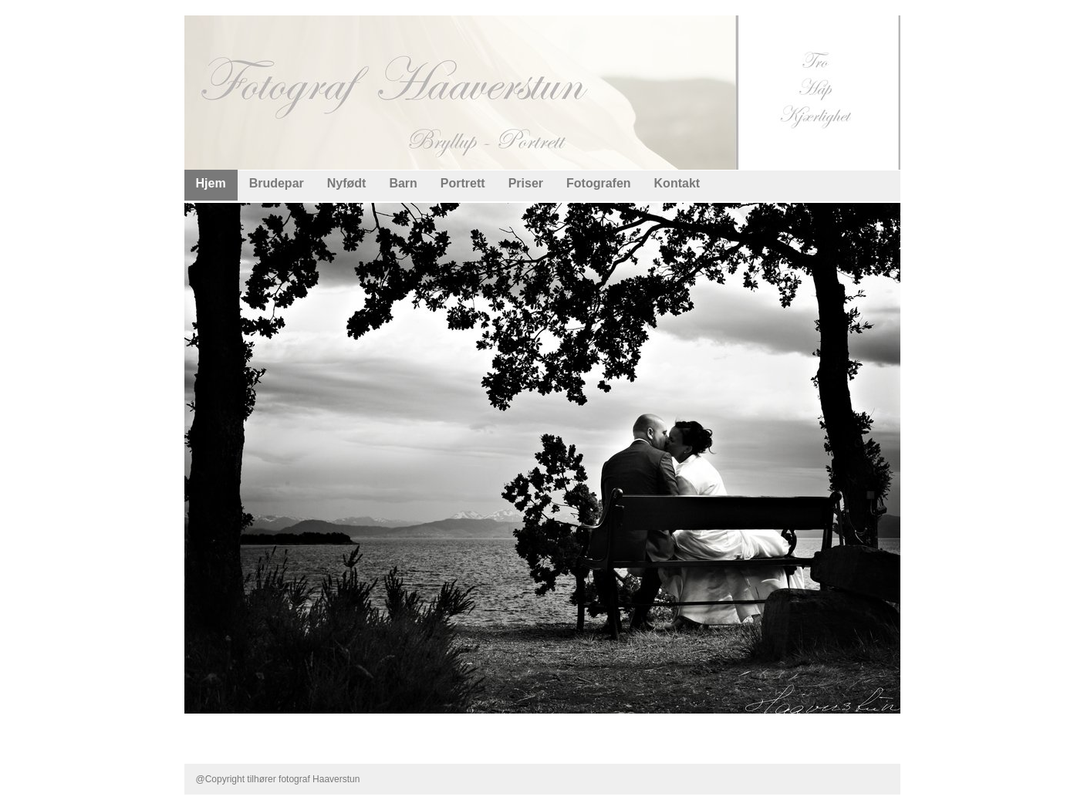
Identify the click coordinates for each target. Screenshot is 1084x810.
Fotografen (598, 183)
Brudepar (276, 183)
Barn (403, 183)
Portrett (463, 183)
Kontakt (677, 183)
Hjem (211, 183)
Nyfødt (346, 183)
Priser (525, 183)
